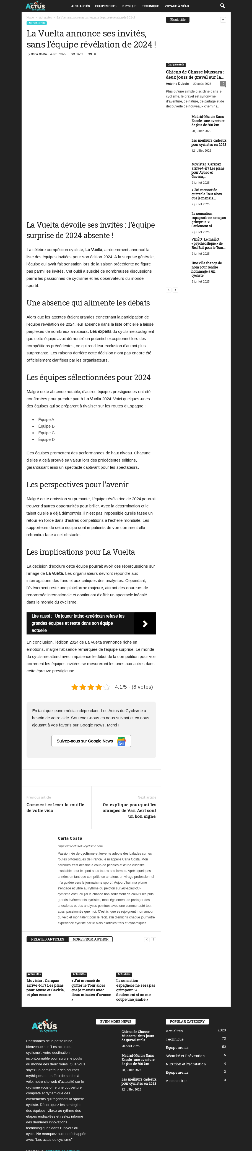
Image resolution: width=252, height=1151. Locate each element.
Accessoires (177, 1037)
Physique (129, 6)
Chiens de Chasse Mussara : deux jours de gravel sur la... (195, 74)
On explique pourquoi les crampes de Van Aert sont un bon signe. (129, 767)
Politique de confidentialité (188, 1138)
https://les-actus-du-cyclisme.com (80, 803)
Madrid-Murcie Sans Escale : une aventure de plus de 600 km (207, 120)
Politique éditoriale (147, 1138)
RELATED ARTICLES (47, 896)
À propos (120, 1138)
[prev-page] (147, 896)
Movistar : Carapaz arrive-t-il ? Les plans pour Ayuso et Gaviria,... (208, 170)
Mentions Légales (213, 1145)
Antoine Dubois (177, 84)
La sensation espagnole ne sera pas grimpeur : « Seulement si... (208, 219)
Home (30, 17)
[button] (222, 6)
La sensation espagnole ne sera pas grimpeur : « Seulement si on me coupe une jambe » (135, 947)
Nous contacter (182, 1145)
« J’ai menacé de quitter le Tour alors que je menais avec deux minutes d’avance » (91, 947)
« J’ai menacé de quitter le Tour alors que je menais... (206, 194)
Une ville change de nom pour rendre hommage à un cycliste (206, 269)
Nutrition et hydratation (186, 1020)
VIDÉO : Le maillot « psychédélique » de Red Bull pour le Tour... (208, 243)
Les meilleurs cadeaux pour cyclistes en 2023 (208, 142)
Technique (150, 6)
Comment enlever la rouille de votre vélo (55, 764)
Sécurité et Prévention (185, 1012)
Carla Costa (39, 54)
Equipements (105, 6)
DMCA (218, 1138)
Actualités (80, 6)
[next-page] (153, 896)
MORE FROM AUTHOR (90, 896)
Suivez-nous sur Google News (91, 698)
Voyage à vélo (177, 6)
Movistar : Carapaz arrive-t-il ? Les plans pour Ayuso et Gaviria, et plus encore (45, 944)
